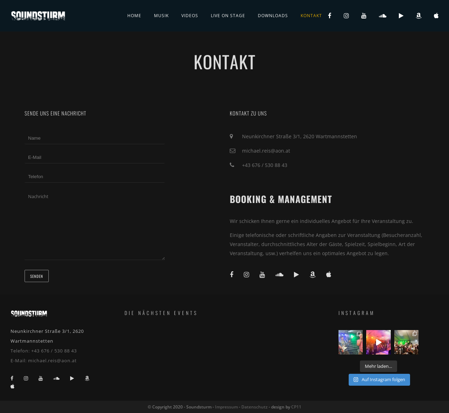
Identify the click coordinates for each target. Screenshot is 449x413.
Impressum (226, 407)
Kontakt (311, 16)
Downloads (273, 16)
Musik (161, 16)
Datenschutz (254, 407)
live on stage (228, 16)
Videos (189, 16)
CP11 (296, 407)
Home (134, 16)
